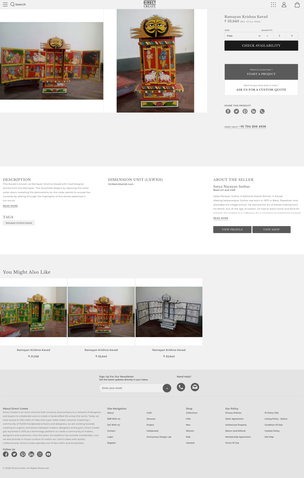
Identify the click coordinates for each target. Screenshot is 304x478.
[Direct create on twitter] (14, 454)
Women (190, 431)
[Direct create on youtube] (49, 454)
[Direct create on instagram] (40, 454)
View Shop (271, 229)
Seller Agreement (234, 419)
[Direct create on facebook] (6, 454)
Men (188, 425)
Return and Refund (235, 431)
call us (181, 386)
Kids (188, 437)
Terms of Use (232, 443)
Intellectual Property (236, 425)
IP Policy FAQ (272, 413)
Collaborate (152, 431)
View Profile (232, 229)
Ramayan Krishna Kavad (19, 223)
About (110, 413)
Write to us (195, 386)
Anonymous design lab (159, 437)
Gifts (188, 419)
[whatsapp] (262, 111)
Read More (10, 206)
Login (110, 437)
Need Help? (245, 126)
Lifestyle (190, 443)
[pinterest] (245, 111)
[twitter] (236, 111)
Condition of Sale (274, 425)
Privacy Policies (233, 413)
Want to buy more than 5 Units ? (261, 88)
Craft (149, 413)
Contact (111, 431)
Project (150, 425)
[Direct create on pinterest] (23, 454)
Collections (191, 413)
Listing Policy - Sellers (276, 419)
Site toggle (5, 4)
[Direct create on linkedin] (31, 454)
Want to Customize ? (261, 72)
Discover (151, 419)
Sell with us (113, 425)
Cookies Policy (272, 431)
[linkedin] (253, 111)
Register (111, 443)
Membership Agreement (238, 437)
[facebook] (228, 111)
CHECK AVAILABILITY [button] (261, 45)
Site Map (269, 437)
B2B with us (113, 419)
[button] (299, 318)
